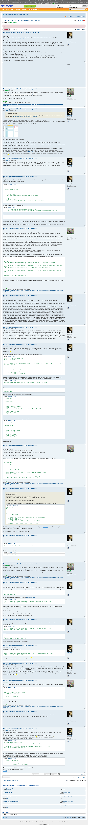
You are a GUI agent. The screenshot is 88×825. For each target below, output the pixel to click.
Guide (12, 9)
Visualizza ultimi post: (31, 774)
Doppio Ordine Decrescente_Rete (11, 796)
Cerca (75, 16)
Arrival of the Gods (64, 821)
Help (24, 821)
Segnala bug (48, 821)
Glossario (35, 9)
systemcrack (7, 34)
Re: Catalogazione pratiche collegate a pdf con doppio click (20, 89)
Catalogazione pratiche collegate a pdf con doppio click (21, 20)
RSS (67, 16)
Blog (21, 821)
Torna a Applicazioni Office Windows (10, 780)
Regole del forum (6, 26)
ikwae (7, 798)
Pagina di (79, 29)
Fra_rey (7, 793)
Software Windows (66, 792)
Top (84, 61)
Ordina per (44, 774)
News (7, 9)
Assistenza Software (12, 14)
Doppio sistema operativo (9, 805)
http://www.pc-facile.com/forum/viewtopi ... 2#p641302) (24, 94)
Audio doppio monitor (8, 792)
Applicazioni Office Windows (23, 14)
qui (20, 37)
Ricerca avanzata (55, 821)
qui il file (5, 770)
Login (84, 16)
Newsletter (42, 821)
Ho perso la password (73, 7)
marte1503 (8, 802)
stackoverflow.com (30, 597)
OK (54, 3)
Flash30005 (15, 22)
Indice (6, 14)
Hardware (18, 9)
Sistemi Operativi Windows (67, 805)
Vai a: (67, 780)
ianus (7, 807)
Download (24, 9)
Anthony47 (10, 22)
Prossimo (83, 774)
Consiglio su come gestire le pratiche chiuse (13, 788)
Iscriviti (79, 16)
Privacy (37, 821)
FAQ (71, 16)
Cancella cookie (69, 817)
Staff (64, 817)
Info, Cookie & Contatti (30, 821)
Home (3, 9)
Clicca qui (40, 3)
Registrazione (30, 6)
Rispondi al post (6, 29)
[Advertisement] (34, 75)
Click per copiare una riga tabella (10, 801)
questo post (45, 526)
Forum (29, 9)
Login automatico (60, 7)
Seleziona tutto (12, 184)
